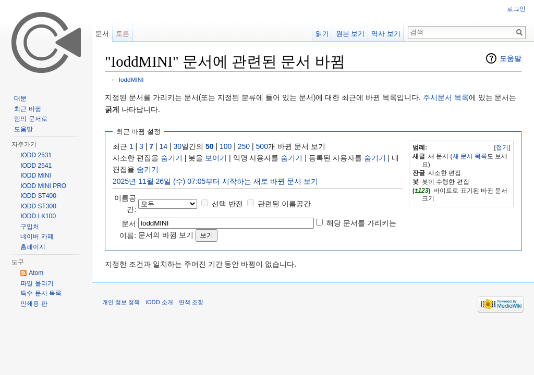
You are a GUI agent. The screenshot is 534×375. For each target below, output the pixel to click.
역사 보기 (385, 34)
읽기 (322, 34)
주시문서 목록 (446, 97)
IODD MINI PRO (43, 186)
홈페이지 (32, 247)
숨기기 (172, 158)
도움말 (510, 58)
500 (262, 146)
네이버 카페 (36, 236)
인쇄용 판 (33, 303)
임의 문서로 (30, 118)
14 (164, 146)
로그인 (516, 8)
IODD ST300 (38, 206)
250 (244, 146)
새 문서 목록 (470, 156)
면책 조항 (191, 302)
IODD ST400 (38, 195)
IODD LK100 (38, 216)
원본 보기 (350, 34)
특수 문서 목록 (41, 293)
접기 (502, 147)
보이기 (216, 158)
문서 (102, 34)
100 (226, 146)
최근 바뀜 (27, 109)
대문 (20, 98)
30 (178, 146)
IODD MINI (35, 175)
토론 (122, 34)
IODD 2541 (36, 165)
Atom (36, 273)
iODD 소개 (159, 302)
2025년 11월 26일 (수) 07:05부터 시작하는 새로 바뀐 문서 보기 (215, 181)
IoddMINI (131, 79)
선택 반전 (227, 203)
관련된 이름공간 (284, 203)
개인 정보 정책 (121, 302)
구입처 (29, 226)
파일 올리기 (36, 283)
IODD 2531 (36, 155)
